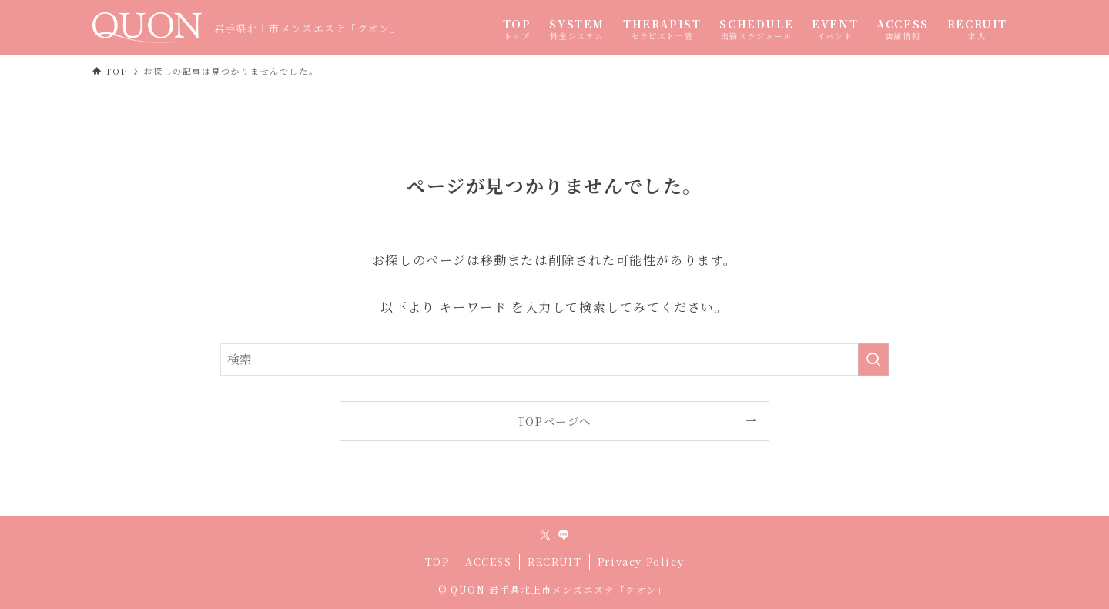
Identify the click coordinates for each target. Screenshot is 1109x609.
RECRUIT (554, 561)
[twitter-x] (545, 535)
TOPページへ (554, 421)
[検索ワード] (554, 359)
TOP (437, 561)
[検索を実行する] (873, 359)
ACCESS (488, 561)
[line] (564, 535)
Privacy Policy (641, 561)
